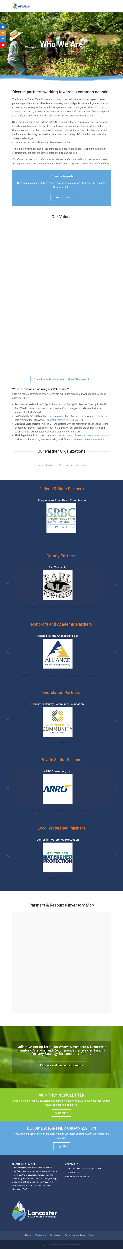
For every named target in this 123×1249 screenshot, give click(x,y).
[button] (7, 583)
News (91, 1235)
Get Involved (55, 1235)
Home (28, 1235)
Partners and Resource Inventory (61, 1065)
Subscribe (61, 1113)
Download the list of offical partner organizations (61, 465)
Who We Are (40, 1235)
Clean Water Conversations (94, 435)
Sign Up (61, 1146)
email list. (85, 1176)
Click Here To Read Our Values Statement (61, 379)
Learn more (61, 197)
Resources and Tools (75, 1235)
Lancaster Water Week (57, 420)
